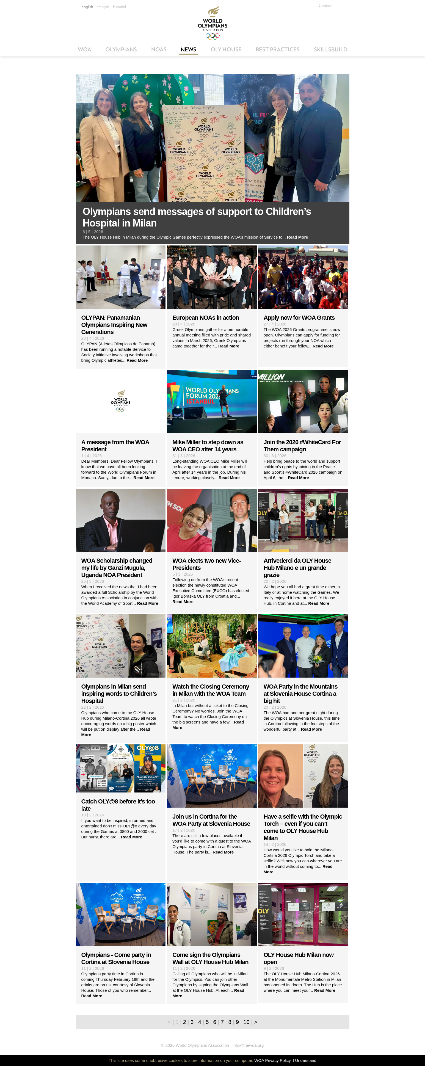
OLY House (226, 49)
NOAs (159, 49)
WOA (84, 49)
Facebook (344, 5)
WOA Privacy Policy (272, 1060)
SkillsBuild (330, 49)
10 (246, 1022)
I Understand (304, 1060)
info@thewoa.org (248, 1045)
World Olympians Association (212, 22)
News (188, 49)
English (87, 6)
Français (102, 6)
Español (119, 6)
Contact (325, 5)
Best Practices (278, 49)
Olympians (121, 49)
